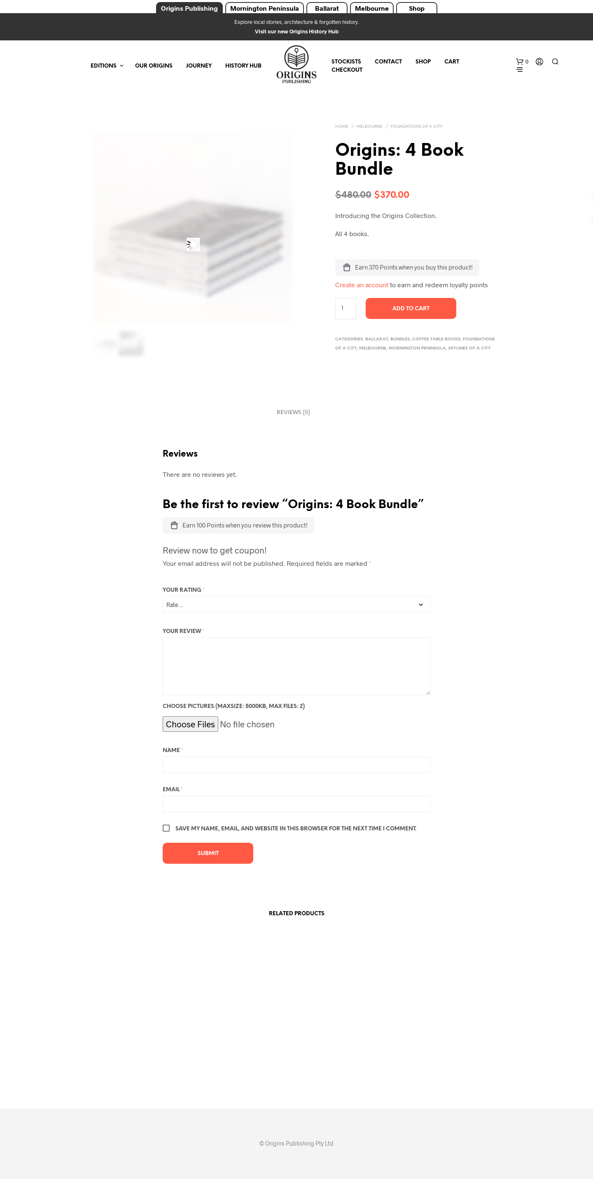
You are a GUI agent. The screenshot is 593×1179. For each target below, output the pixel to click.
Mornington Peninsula (264, 8)
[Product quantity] (345, 308)
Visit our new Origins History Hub (297, 31)
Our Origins (154, 66)
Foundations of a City (416, 126)
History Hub (243, 66)
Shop (417, 8)
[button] (522, 62)
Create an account (361, 284)
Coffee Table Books (436, 339)
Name (173, 750)
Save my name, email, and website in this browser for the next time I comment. (295, 829)
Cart (451, 62)
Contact (388, 62)
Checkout (347, 70)
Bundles (400, 339)
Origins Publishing (189, 8)
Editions (104, 66)
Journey (199, 66)
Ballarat (327, 8)
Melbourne (372, 8)
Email (173, 789)
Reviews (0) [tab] (293, 412)
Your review (183, 631)
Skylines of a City (469, 348)
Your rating (184, 590)
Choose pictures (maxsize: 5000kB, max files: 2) (234, 706)
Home (341, 126)
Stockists (346, 62)
